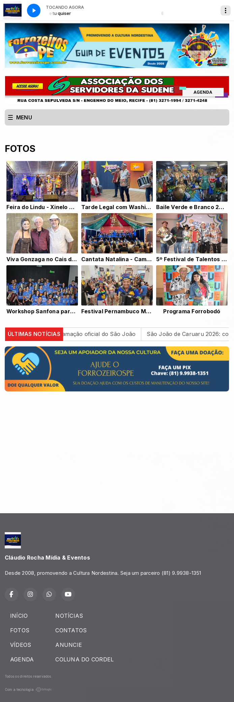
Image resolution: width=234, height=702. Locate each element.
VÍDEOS (20, 644)
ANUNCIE (68, 644)
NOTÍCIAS (69, 615)
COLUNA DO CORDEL (84, 659)
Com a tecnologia (28, 689)
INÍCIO (19, 615)
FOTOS (19, 630)
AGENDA (22, 659)
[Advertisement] (117, 444)
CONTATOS (71, 630)
